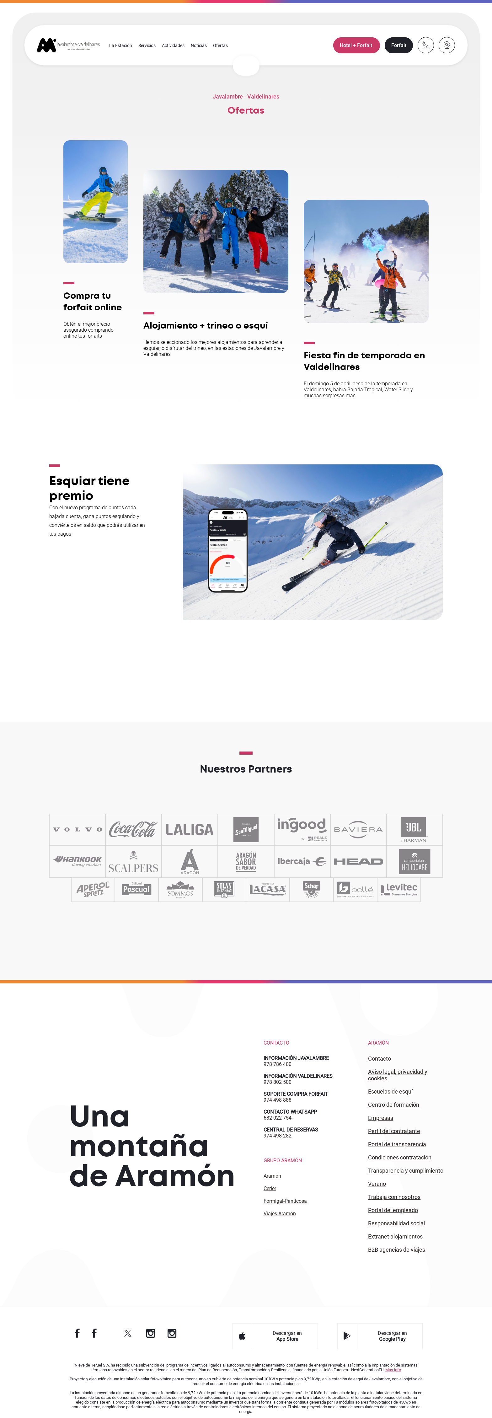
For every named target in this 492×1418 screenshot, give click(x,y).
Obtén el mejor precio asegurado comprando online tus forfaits (88, 330)
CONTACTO (379, 1058)
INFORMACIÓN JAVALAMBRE (296, 1058)
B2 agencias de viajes (396, 1249)
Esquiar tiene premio (89, 489)
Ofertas (220, 45)
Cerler (270, 1188)
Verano (377, 1183)
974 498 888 (277, 1100)
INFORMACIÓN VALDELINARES (298, 1076)
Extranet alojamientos (395, 1236)
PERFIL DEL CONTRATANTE (394, 1131)
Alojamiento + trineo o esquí (205, 326)
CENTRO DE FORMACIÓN (393, 1104)
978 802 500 (277, 1082)
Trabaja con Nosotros (394, 1197)
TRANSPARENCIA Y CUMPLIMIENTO (405, 1170)
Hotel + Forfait (356, 46)
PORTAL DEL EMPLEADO (393, 1210)
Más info (393, 1369)
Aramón (272, 1176)
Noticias (199, 45)
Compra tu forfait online (92, 301)
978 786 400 (277, 1064)
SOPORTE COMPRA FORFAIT (296, 1094)
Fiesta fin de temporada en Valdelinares (364, 361)
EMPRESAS (380, 1118)
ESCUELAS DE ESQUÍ (390, 1091)
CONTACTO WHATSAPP (290, 1112)
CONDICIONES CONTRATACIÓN (399, 1157)
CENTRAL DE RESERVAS (291, 1130)
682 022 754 (277, 1118)
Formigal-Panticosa (285, 1201)
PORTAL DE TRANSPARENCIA (397, 1144)
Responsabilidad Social (396, 1223)
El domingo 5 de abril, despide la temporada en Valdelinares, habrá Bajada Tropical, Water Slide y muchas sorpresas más (358, 390)
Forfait (398, 46)
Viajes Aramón (280, 1214)
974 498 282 (277, 1136)
